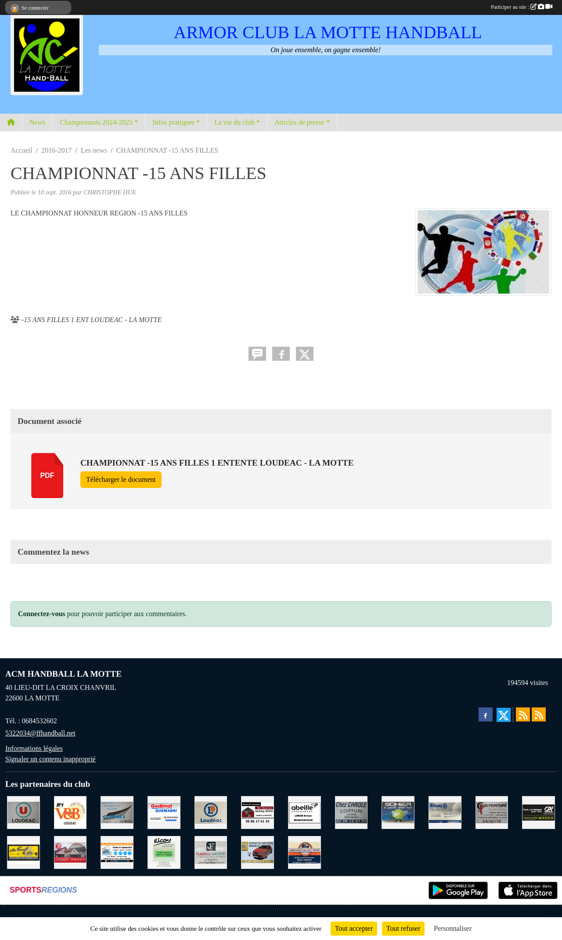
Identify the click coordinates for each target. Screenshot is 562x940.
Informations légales (34, 748)
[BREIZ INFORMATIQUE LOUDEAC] (117, 851)
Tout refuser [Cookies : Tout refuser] (403, 928)
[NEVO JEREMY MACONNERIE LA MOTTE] (257, 811)
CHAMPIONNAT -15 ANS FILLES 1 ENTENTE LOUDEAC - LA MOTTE (216, 462)
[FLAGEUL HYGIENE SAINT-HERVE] (211, 851)
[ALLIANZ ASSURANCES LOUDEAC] (445, 811)
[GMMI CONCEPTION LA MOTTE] (117, 811)
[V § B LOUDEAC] (70, 811)
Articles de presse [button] (299, 122)
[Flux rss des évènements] (539, 714)
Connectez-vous (41, 613)
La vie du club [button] (234, 122)
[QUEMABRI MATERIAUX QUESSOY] (164, 811)
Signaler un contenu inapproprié (50, 759)
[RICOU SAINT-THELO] (164, 851)
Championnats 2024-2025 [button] (96, 122)
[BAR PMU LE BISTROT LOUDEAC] (70, 851)
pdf (47, 475)
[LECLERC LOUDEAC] (211, 811)
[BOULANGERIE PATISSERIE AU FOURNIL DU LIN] (23, 851)
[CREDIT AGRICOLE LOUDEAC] (538, 811)
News (37, 122)
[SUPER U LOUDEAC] (23, 811)
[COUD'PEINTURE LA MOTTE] (492, 811)
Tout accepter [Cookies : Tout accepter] (354, 928)
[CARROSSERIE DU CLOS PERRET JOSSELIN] (304, 851)
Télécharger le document (121, 479)
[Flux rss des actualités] (523, 714)
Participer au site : (521, 7)
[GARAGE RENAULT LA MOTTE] (257, 851)
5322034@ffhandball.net (40, 733)
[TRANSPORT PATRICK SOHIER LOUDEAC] (398, 811)
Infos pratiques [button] (173, 122)
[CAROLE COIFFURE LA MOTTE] (351, 811)
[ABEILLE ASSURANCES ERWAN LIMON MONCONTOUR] (304, 811)
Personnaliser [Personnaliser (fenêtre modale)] (453, 928)
